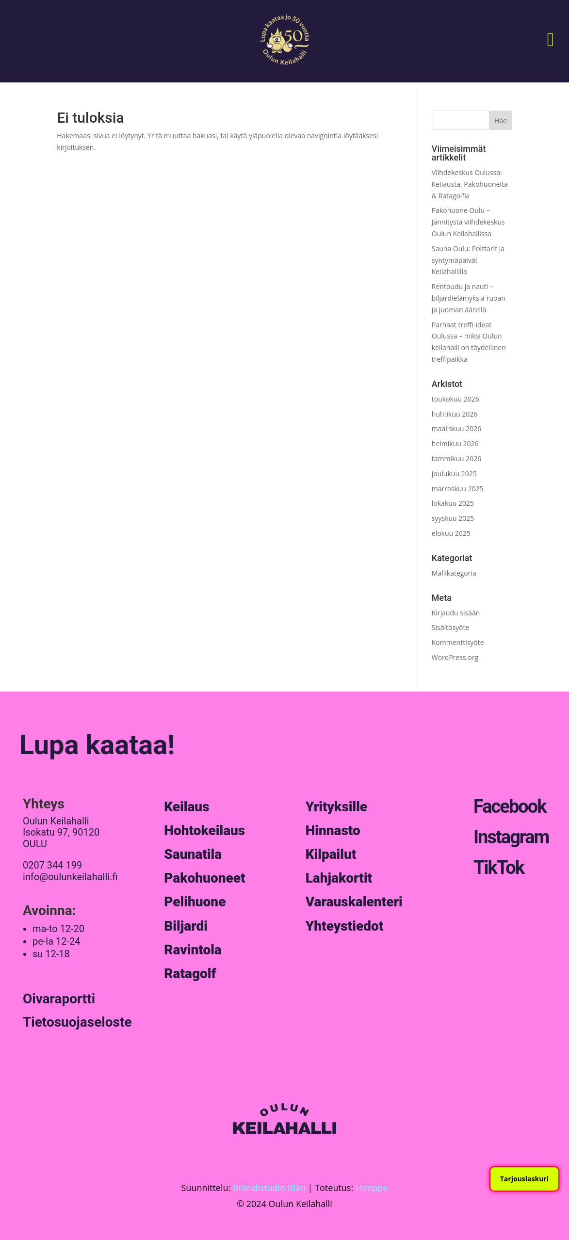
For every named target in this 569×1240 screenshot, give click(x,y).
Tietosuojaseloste (77, 1022)
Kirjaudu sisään (456, 612)
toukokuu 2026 (455, 398)
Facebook (509, 806)
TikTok (498, 867)
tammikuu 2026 (456, 458)
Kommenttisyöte (458, 642)
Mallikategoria (454, 573)
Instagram (511, 837)
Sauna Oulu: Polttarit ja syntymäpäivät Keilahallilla (468, 260)
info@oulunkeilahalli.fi (70, 877)
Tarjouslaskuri (524, 1178)
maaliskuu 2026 (456, 428)
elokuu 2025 (451, 533)
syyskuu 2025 (453, 518)
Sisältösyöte (451, 627)
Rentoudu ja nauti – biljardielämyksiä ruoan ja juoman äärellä (468, 298)
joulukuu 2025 (454, 473)
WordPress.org (455, 657)
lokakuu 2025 (453, 503)
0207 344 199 (52, 865)
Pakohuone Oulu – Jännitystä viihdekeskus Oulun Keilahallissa (468, 222)
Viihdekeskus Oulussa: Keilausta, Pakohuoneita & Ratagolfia (470, 184)
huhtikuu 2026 (454, 414)
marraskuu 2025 (458, 488)
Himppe (372, 1187)
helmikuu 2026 (455, 443)
